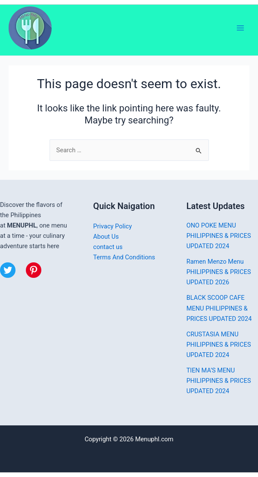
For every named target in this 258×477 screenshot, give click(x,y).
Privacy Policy (112, 226)
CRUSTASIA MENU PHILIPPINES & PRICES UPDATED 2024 (219, 344)
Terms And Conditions (124, 257)
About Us (105, 236)
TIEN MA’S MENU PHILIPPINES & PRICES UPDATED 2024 (219, 380)
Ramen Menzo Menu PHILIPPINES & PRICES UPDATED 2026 (219, 272)
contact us (107, 247)
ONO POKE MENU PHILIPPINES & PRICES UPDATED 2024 (219, 236)
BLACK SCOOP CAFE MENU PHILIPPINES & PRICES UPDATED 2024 (219, 308)
